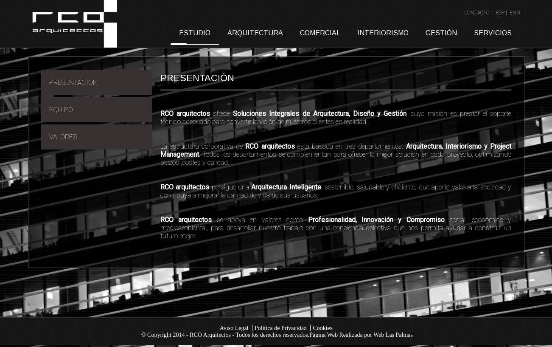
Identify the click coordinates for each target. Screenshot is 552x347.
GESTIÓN (441, 33)
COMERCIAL (320, 33)
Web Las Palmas (393, 335)
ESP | (502, 13)
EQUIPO (61, 110)
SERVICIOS (493, 33)
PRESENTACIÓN (73, 83)
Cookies (322, 328)
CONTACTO (477, 13)
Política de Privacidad (281, 328)
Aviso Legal (234, 328)
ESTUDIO (194, 33)
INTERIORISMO (383, 33)
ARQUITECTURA (255, 33)
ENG (515, 13)
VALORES (63, 137)
